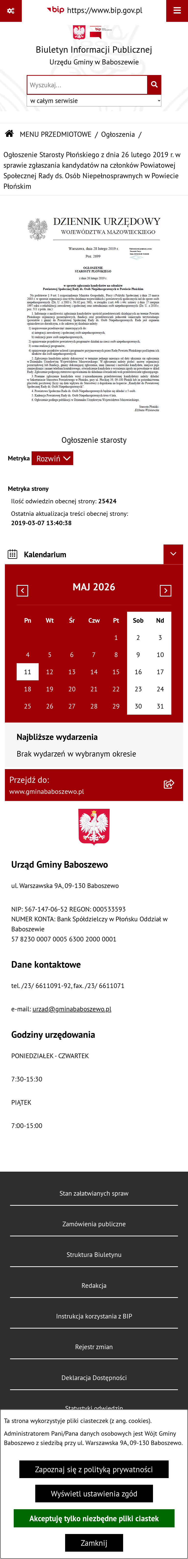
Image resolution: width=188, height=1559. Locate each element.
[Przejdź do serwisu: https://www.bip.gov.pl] (94, 10)
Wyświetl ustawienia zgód (94, 1493)
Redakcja (94, 1285)
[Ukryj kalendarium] (173, 554)
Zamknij (94, 1543)
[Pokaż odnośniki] (11, 11)
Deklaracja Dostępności (94, 1377)
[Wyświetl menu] (177, 11)
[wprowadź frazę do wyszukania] (87, 85)
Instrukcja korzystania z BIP (94, 1316)
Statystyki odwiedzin (94, 1408)
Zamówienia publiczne (94, 1224)
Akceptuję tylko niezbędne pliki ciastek (94, 1518)
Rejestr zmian (94, 1347)
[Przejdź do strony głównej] (94, 47)
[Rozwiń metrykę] (52, 458)
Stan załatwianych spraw (94, 1193)
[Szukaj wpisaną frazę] (154, 85)
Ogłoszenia (118, 134)
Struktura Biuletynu (94, 1254)
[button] (94, 427)
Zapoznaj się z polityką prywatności (94, 1469)
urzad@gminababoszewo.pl (72, 1009)
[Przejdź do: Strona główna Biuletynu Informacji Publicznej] (9, 134)
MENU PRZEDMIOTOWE (56, 134)
